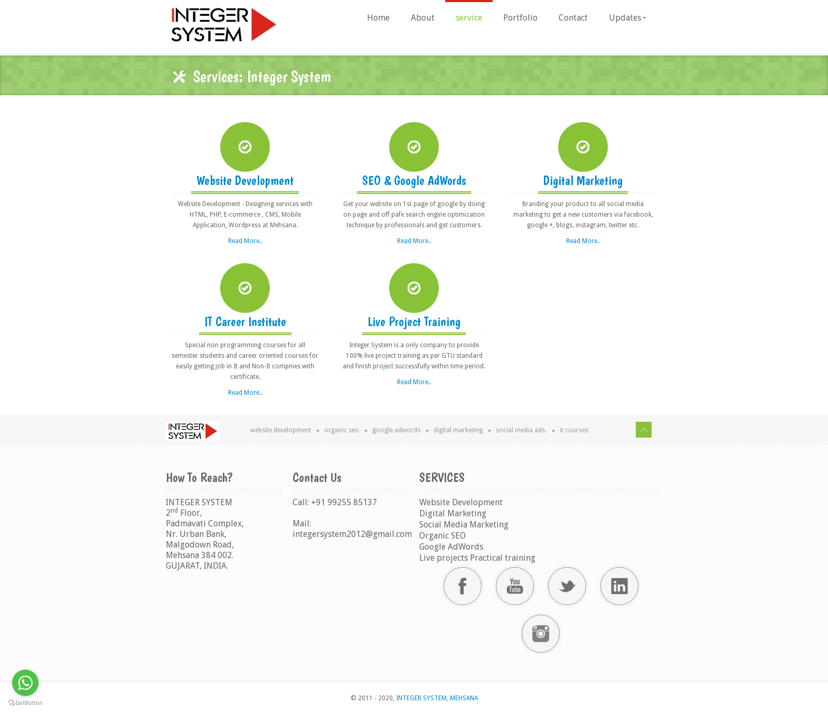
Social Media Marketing (464, 525)
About (423, 18)
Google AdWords (396, 430)
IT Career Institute (245, 321)
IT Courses (574, 430)
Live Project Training (414, 321)
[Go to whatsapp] (25, 683)
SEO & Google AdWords (414, 180)
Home (378, 18)
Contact (573, 18)
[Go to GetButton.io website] (25, 703)
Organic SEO (341, 430)
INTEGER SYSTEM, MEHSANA (436, 698)
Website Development (245, 180)
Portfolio (520, 18)
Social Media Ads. (521, 430)
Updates (627, 18)
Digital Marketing (583, 180)
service (469, 18)
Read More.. (245, 241)
